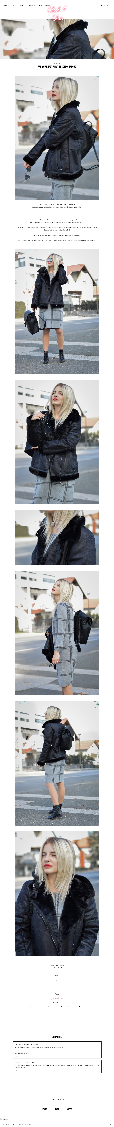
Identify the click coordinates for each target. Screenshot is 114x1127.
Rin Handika (19, 1044)
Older (69, 1109)
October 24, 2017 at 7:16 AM (31, 1044)
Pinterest (65, 1007)
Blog (13, 5)
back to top (108, 1125)
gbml (30, 1124)
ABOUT (21, 5)
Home (5, 5)
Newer (44, 1109)
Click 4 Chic (56, 14)
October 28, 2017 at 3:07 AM (28, 1062)
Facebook (32, 1007)
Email (81, 1007)
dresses (17, 1063)
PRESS (40, 5)
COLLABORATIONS (31, 5)
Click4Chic (57, 998)
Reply (16, 1056)
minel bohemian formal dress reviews (46, 1065)
